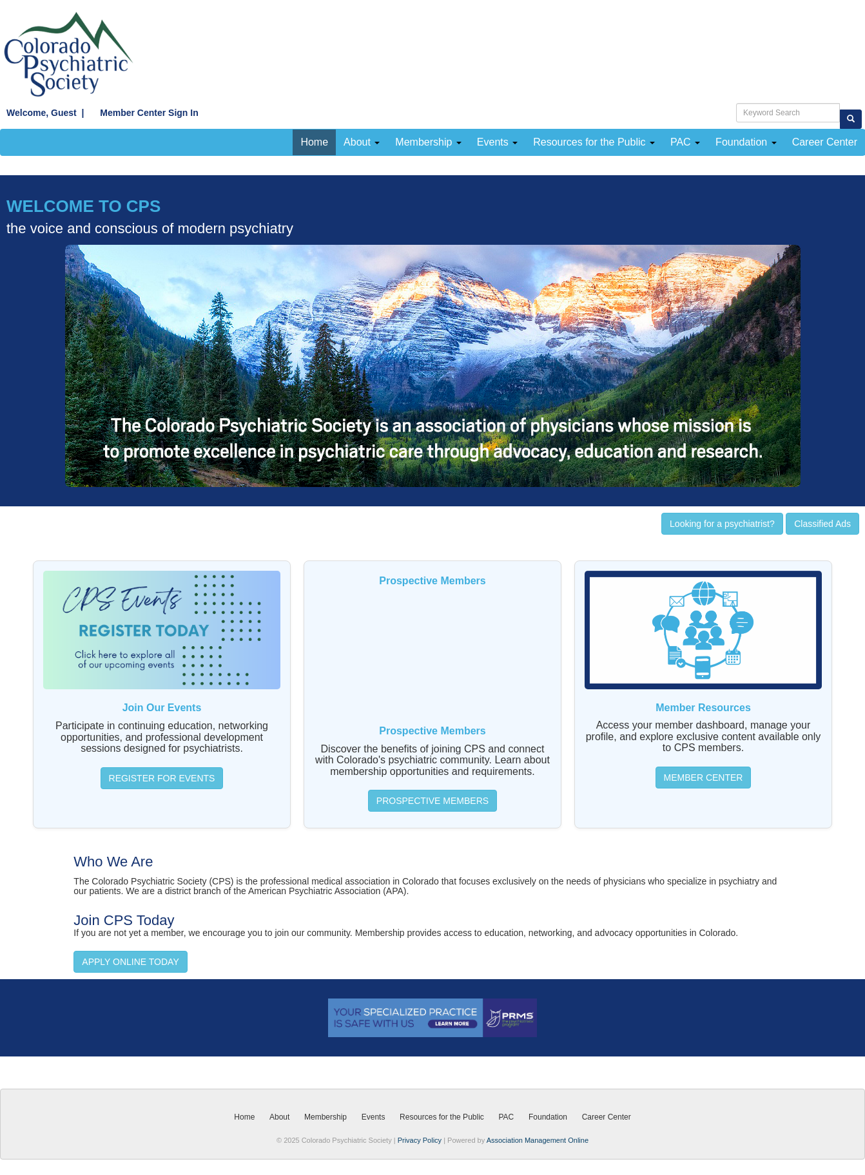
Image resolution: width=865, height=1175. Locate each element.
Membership (428, 142)
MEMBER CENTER (703, 777)
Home (314, 142)
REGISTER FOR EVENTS (162, 778)
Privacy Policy (420, 1140)
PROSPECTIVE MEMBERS (432, 801)
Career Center (606, 1117)
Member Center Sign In (142, 113)
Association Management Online (537, 1140)
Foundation (746, 142)
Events (497, 142)
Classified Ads (822, 524)
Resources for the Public (594, 142)
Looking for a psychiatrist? (722, 524)
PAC (685, 142)
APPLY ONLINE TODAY (130, 962)
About (362, 142)
